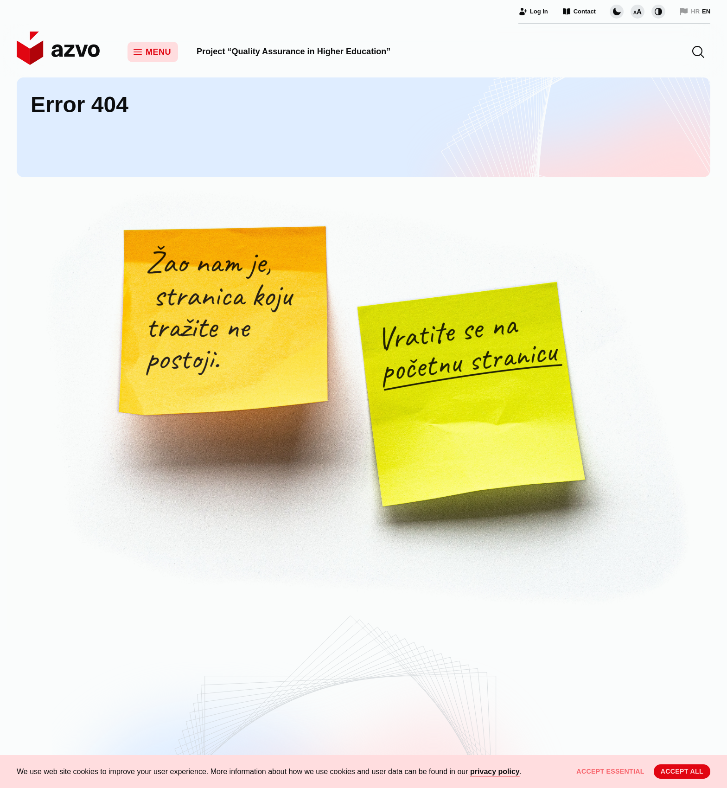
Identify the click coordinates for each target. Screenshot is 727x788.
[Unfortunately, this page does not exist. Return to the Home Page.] (363, 403)
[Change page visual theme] (617, 12)
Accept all (682, 771)
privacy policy (495, 771)
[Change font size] (637, 12)
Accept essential (610, 771)
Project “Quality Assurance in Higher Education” (293, 51)
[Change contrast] (658, 12)
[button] (698, 52)
